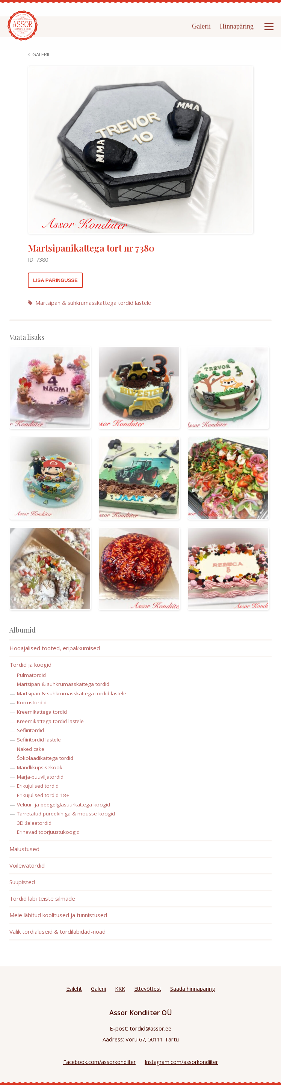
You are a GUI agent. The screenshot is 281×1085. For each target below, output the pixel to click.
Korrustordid (32, 702)
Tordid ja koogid (30, 664)
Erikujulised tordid (38, 785)
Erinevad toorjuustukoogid (48, 832)
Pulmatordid (31, 675)
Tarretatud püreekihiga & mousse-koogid (66, 813)
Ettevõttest (147, 988)
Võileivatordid (27, 865)
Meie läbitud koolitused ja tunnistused (58, 915)
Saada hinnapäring (192, 988)
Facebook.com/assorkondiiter (99, 1061)
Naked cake (30, 749)
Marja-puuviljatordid (40, 776)
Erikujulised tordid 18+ (43, 795)
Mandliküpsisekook (39, 767)
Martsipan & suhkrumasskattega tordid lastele (89, 302)
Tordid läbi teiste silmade (42, 898)
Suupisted (22, 882)
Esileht (74, 988)
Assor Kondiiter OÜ (140, 1012)
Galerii (201, 26)
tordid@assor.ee (150, 1028)
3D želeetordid (34, 823)
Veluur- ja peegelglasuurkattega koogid (63, 804)
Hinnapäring (237, 26)
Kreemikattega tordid (42, 711)
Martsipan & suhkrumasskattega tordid (63, 684)
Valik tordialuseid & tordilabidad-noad (57, 931)
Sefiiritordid (30, 730)
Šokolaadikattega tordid (45, 758)
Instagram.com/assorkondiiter (181, 1061)
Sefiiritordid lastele (39, 739)
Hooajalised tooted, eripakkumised (54, 648)
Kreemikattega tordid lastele (50, 721)
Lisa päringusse (55, 280)
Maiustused (24, 849)
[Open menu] (269, 26)
